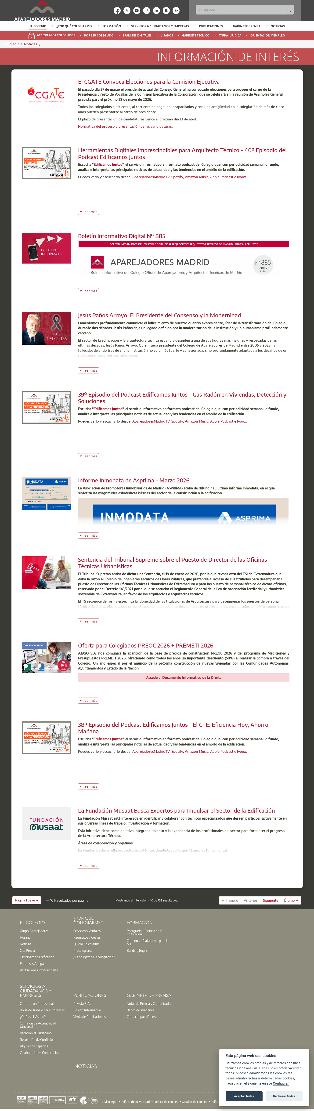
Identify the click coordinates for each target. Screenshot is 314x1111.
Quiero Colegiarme (86, 944)
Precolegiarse (82, 950)
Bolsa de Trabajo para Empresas (42, 1010)
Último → (291, 900)
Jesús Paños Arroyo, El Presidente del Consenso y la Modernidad (159, 314)
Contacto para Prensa (142, 1016)
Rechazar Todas (284, 1096)
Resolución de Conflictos (37, 1039)
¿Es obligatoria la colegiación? (94, 957)
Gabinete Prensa (246, 26)
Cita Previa (27, 950)
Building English (138, 950)
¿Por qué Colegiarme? (74, 26)
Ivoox (241, 177)
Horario (25, 937)
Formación (111, 26)
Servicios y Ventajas (87, 931)
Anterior (250, 900)
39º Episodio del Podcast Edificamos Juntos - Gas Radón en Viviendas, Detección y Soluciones (182, 398)
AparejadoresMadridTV (151, 177)
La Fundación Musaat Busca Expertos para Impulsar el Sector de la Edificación (176, 810)
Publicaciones (211, 26)
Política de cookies (165, 1102)
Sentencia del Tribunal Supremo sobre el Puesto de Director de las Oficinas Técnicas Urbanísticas (172, 563)
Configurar (281, 1084)
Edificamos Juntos (108, 164)
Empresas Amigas (32, 963)
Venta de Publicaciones (89, 1016)
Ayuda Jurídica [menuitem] (230, 35)
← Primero (230, 900)
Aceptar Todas (244, 1096)
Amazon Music (196, 177)
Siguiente (270, 900)
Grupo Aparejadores (34, 931)
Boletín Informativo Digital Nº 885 (121, 235)
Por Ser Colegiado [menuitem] (99, 35)
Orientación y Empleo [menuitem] (267, 35)
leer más (91, 211)
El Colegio (37, 26)
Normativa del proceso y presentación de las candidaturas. (126, 126)
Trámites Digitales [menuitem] (137, 35)
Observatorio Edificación (37, 957)
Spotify (177, 177)
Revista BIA (81, 1003)
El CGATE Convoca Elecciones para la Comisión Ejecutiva (149, 81)
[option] (38, 26)
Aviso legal (109, 1102)
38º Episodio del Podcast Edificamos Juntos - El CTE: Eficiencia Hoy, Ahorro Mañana (173, 728)
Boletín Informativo (87, 1010)
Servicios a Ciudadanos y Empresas (160, 26)
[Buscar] (245, 9)
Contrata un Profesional (37, 1003)
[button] (26, 900)
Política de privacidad (135, 1102)
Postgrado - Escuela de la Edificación (144, 932)
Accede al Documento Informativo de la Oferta (183, 677)
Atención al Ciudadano (36, 1033)
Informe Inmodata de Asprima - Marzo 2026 (133, 480)
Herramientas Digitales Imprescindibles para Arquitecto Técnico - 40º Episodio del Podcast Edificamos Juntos (182, 153)
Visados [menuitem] (167, 35)
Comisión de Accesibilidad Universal (38, 1024)
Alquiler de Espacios (34, 1046)
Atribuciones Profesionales (39, 970)
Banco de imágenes (140, 1010)
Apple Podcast (221, 177)
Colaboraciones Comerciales (39, 1052)
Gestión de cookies (194, 1102)
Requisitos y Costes (87, 937)
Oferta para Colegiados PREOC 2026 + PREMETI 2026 (145, 645)
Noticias (278, 26)
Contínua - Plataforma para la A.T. (147, 942)
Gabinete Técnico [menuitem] (195, 35)
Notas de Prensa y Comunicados (149, 1003)
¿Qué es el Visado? (33, 1016)
